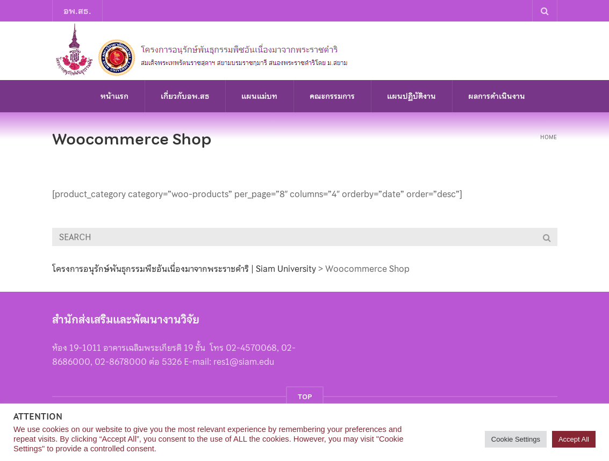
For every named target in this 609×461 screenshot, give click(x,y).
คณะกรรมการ (332, 96)
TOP (305, 396)
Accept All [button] (573, 439)
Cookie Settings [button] (515, 439)
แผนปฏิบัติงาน (411, 96)
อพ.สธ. (77, 11)
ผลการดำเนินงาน (496, 96)
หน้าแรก (114, 96)
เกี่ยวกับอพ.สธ (185, 96)
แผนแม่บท (259, 96)
